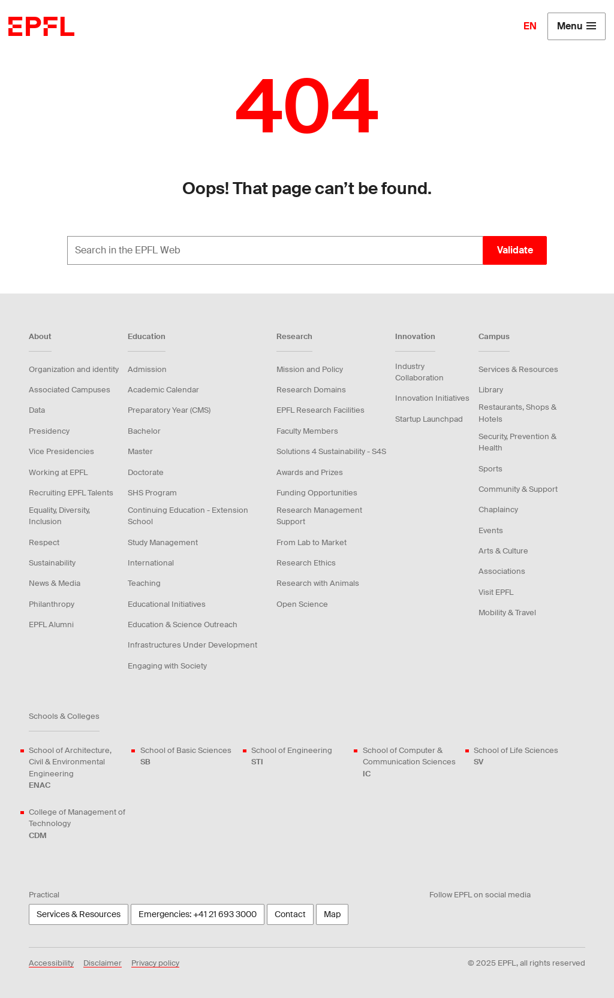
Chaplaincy (498, 509)
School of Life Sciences (516, 756)
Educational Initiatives (167, 604)
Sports (490, 469)
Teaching (144, 583)
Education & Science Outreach (182, 624)
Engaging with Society (167, 666)
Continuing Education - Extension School (188, 516)
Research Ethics (306, 563)
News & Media (54, 583)
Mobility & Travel (507, 612)
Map (332, 914)
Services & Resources (518, 369)
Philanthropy (51, 604)
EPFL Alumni (51, 624)
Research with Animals (317, 583)
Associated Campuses (69, 390)
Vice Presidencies (61, 451)
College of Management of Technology (77, 824)
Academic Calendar (163, 390)
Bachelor (144, 431)
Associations (501, 571)
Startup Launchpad (429, 419)
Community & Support (518, 489)
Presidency (49, 431)
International (151, 563)
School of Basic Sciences (185, 756)
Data (37, 410)
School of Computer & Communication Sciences (411, 762)
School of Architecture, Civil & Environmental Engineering (77, 768)
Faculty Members (307, 431)
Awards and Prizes (309, 472)
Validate (515, 250)
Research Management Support (319, 516)
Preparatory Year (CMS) (169, 410)
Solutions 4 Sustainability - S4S (331, 451)
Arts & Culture (503, 551)
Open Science (302, 604)
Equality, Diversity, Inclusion (59, 516)
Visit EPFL (495, 592)
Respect (44, 542)
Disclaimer (102, 963)
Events (490, 530)
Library (490, 390)
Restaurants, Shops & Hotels (517, 413)
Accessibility (51, 963)
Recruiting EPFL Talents (71, 493)
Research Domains (311, 390)
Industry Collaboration (419, 372)
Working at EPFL (58, 472)
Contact (290, 914)
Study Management (163, 542)
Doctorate (146, 472)
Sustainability (52, 563)
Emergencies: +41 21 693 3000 (198, 914)
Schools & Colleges (64, 716)
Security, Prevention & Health (517, 442)
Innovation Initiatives (432, 398)
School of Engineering (291, 756)
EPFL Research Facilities (320, 410)
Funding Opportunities (316, 493)
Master (140, 451)
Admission (147, 369)
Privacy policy (155, 963)
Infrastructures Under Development (192, 645)
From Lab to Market (311, 542)
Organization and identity (74, 369)
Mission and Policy (309, 369)
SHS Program (152, 493)
